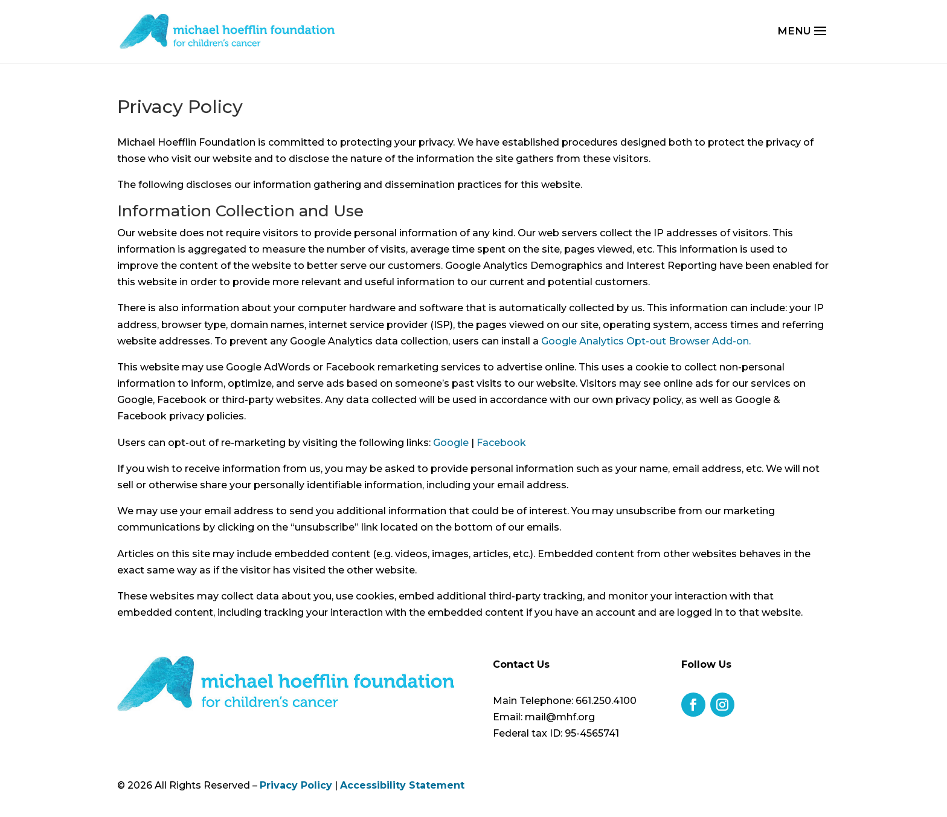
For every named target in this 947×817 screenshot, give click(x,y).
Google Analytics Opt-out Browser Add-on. (646, 341)
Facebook (501, 442)
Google (451, 442)
